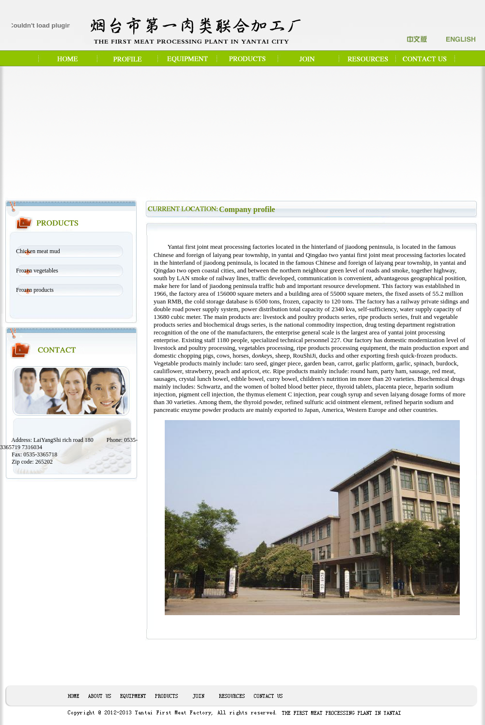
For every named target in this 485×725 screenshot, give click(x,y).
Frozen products (35, 290)
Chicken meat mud (38, 251)
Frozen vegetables (37, 270)
